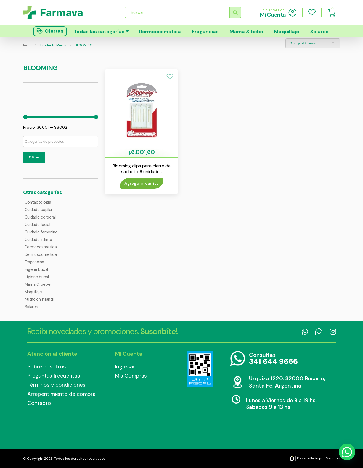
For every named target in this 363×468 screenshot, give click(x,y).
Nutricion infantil (39, 299)
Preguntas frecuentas (53, 375)
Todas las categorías (99, 31)
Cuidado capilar (39, 209)
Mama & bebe (246, 31)
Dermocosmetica (160, 31)
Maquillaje (286, 31)
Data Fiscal (200, 369)
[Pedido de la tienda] (312, 43)
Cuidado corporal (40, 217)
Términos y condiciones (56, 384)
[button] (170, 76)
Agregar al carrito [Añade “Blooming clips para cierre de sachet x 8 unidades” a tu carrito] (141, 183)
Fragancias (205, 31)
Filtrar (34, 157)
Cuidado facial (37, 224)
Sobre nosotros (46, 366)
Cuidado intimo (38, 239)
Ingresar (125, 366)
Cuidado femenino (41, 232)
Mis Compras (131, 375)
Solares (319, 31)
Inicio (27, 45)
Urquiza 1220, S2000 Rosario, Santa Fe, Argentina (287, 382)
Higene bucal (36, 269)
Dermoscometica (41, 254)
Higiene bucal (37, 277)
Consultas (273, 358)
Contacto (39, 403)
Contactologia (38, 202)
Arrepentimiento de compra (61, 394)
